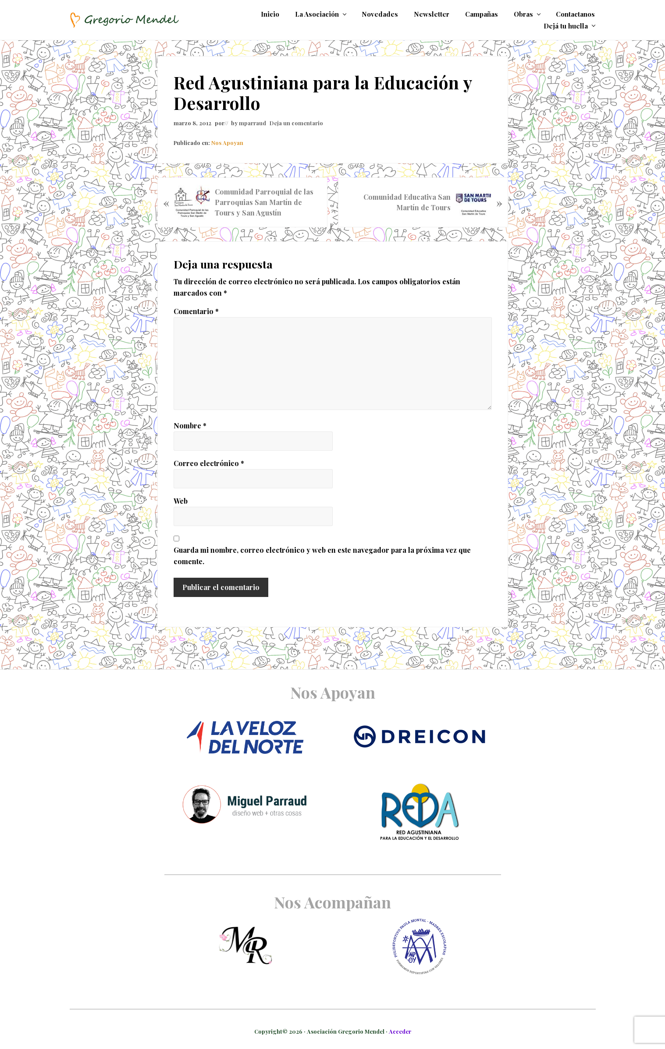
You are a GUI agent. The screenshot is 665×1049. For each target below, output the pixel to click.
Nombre (190, 425)
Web (181, 500)
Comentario (196, 311)
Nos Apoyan (227, 142)
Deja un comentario (296, 123)
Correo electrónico (209, 463)
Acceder (400, 1031)
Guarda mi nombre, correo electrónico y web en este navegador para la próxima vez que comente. (322, 555)
